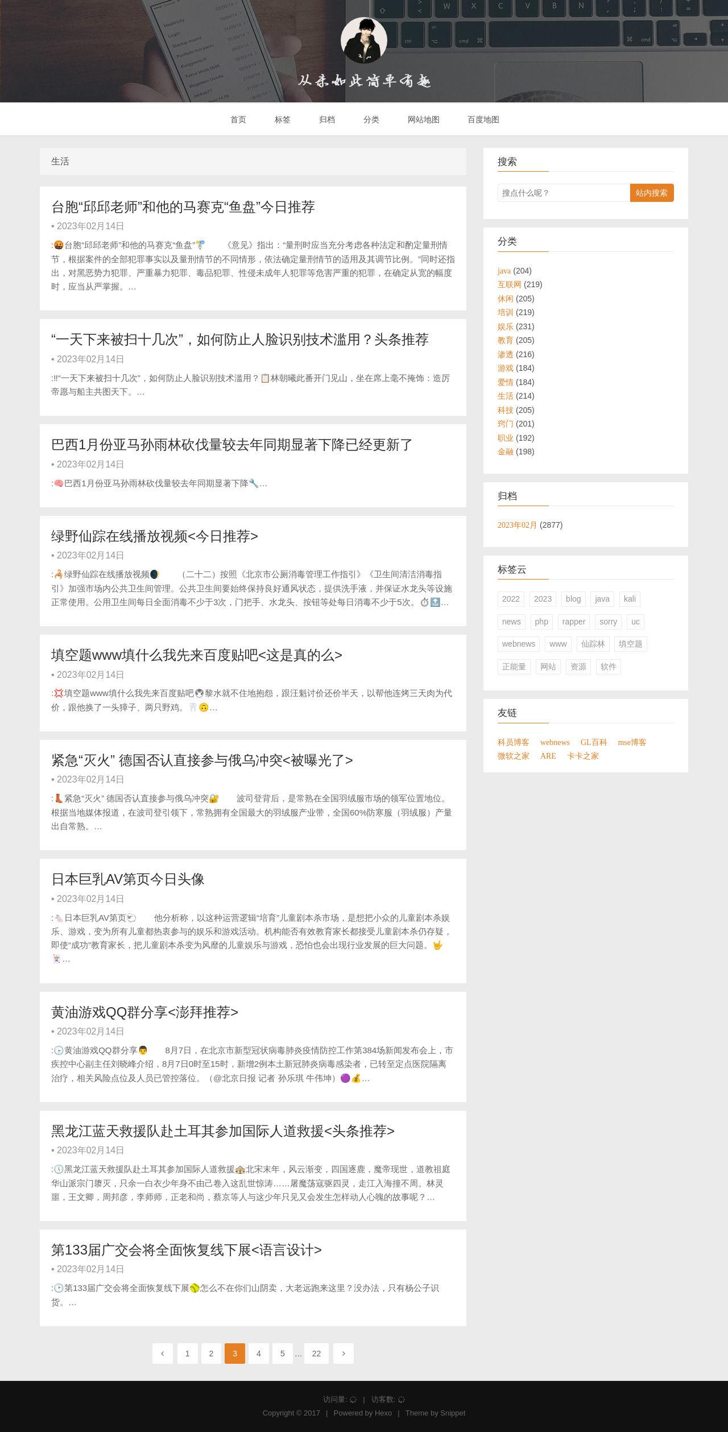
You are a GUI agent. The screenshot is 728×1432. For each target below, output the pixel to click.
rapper (573, 621)
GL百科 (594, 742)
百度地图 (483, 119)
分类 (370, 119)
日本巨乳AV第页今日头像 (128, 879)
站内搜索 (652, 192)
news (511, 621)
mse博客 (632, 742)
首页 (238, 119)
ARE (548, 756)
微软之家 (514, 756)
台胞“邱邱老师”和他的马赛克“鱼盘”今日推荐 (183, 206)
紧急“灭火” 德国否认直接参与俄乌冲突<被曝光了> (202, 760)
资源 (578, 666)
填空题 (631, 643)
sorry (608, 621)
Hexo (383, 1413)
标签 (281, 119)
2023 (543, 598)
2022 (511, 598)
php (541, 621)
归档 (326, 119)
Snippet (452, 1413)
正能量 (514, 666)
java (602, 598)
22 (316, 1353)
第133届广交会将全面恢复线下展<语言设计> (186, 1249)
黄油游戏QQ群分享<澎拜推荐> (144, 1012)
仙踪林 (593, 643)
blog (573, 598)
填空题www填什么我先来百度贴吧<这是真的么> (196, 655)
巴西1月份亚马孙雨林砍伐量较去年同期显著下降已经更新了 (232, 444)
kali (630, 598)
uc (635, 621)
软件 (609, 666)
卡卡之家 (583, 756)
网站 (548, 666)
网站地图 (423, 119)
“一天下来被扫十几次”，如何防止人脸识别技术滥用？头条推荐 (240, 339)
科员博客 (514, 742)
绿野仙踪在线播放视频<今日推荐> (154, 536)
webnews (518, 643)
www (557, 643)
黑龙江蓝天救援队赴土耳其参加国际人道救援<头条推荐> (223, 1131)
